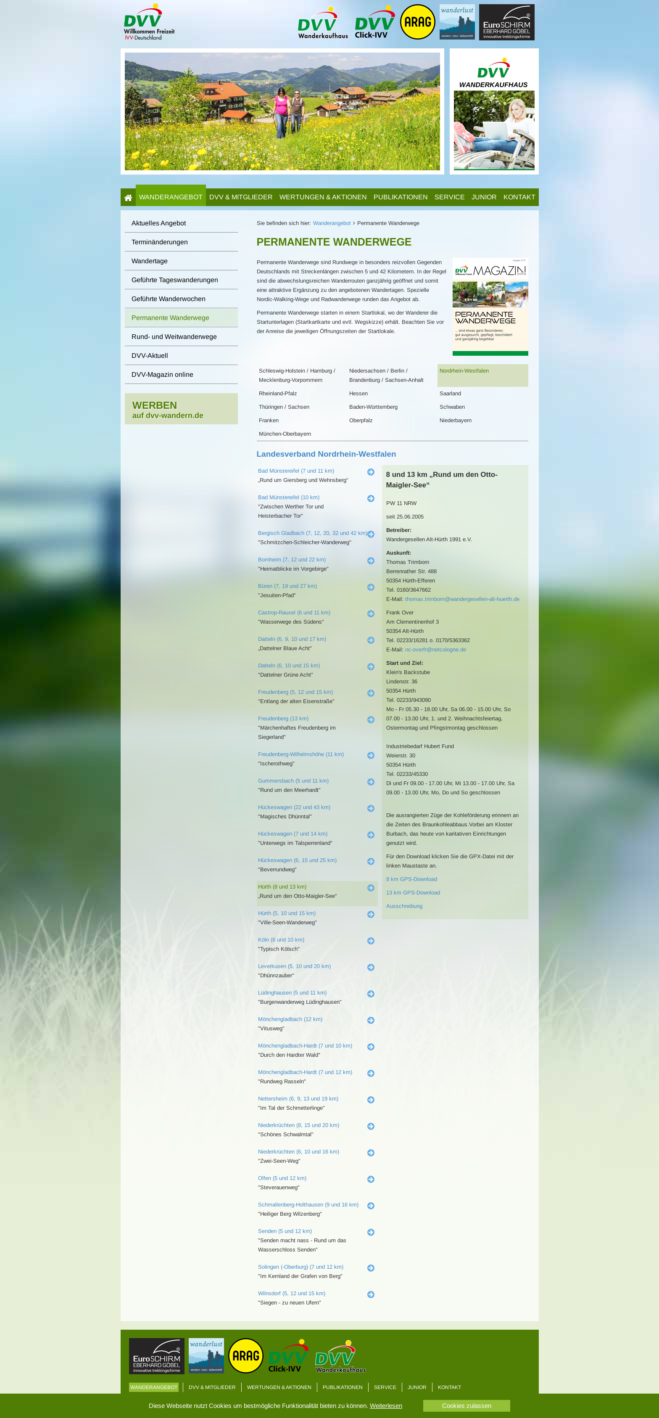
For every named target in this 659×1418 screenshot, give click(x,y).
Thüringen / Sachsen (284, 407)
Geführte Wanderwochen (169, 298)
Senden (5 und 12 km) (285, 1231)
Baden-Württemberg (373, 407)
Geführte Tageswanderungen (175, 279)
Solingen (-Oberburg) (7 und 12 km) (300, 1267)
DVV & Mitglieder (241, 197)
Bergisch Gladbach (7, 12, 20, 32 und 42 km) (312, 533)
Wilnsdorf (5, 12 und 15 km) (291, 1293)
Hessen (358, 393)
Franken (269, 420)
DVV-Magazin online (162, 374)
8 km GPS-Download (411, 879)
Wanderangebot (171, 197)
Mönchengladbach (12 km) (290, 1019)
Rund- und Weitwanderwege (174, 336)
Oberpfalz (361, 420)
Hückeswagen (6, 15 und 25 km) (297, 860)
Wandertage (150, 261)
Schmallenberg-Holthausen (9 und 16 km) (308, 1204)
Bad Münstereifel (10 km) (288, 497)
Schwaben (452, 407)
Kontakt (519, 197)
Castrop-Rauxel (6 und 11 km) (294, 612)
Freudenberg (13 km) (283, 718)
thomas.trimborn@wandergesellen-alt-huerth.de (462, 599)
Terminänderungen (160, 242)
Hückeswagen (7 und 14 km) (292, 834)
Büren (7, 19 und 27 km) (287, 586)
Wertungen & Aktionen (323, 197)
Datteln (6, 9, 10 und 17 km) (292, 639)
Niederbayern (456, 420)
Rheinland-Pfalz (278, 393)
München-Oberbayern (285, 434)
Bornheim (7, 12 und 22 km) (292, 559)
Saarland (450, 393)
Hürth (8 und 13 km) (282, 887)
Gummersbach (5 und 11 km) (293, 781)
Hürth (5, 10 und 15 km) (287, 913)
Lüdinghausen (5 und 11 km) (292, 992)
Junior (484, 197)
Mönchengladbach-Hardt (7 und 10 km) (305, 1045)
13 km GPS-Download (413, 892)
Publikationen (401, 197)
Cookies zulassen (466, 1405)
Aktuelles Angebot (159, 223)
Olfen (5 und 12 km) (282, 1178)
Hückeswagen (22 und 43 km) (294, 807)
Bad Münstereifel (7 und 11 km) (296, 471)
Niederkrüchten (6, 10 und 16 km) (298, 1151)
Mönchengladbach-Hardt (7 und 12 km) (305, 1072)
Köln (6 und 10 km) (281, 940)
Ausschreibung (404, 906)
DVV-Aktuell (150, 355)
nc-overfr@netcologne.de (435, 649)
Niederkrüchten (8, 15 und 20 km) (298, 1125)
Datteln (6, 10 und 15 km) (289, 665)
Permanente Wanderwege (170, 317)
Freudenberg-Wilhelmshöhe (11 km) (301, 754)
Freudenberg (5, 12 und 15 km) (295, 692)
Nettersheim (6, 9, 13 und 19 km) (298, 1098)
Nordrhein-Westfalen (464, 371)
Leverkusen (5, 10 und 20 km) (294, 966)
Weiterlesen (386, 1405)
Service (450, 197)
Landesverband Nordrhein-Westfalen (326, 454)
